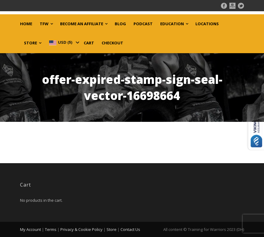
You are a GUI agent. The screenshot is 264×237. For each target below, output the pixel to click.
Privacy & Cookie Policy (81, 229)
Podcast (143, 24)
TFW (44, 24)
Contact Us (130, 229)
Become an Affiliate (81, 24)
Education (172, 24)
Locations (207, 24)
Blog (120, 24)
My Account (30, 229)
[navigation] (64, 42)
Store (30, 43)
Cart (89, 43)
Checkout (112, 43)
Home (26, 24)
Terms (50, 229)
